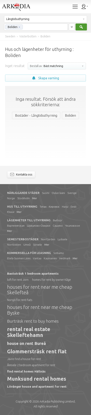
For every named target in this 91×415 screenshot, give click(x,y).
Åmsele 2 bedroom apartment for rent (31, 365)
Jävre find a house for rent (24, 359)
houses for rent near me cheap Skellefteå (39, 289)
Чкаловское (72, 225)
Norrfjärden (48, 239)
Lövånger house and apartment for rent (37, 386)
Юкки (10, 211)
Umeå (27, 244)
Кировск (54, 206)
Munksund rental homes (36, 379)
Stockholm (23, 198)
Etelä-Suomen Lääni (19, 258)
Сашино (58, 225)
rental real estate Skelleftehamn (28, 332)
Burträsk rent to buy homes (33, 321)
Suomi (45, 192)
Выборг (57, 220)
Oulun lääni (58, 192)
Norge (11, 198)
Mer (34, 198)
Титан (43, 206)
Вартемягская (15, 225)
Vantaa (37, 258)
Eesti (73, 206)
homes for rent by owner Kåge (51, 279)
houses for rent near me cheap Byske (39, 310)
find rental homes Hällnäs (26, 371)
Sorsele (37, 244)
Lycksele (62, 239)
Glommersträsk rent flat (37, 351)
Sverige (72, 192)
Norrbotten (14, 244)
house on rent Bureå (26, 343)
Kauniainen (50, 258)
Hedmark (64, 258)
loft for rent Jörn (18, 279)
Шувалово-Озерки (38, 225)
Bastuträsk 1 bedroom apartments (33, 273)
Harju (65, 206)
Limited (57, 401)
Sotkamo (58, 253)
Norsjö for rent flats (19, 300)
